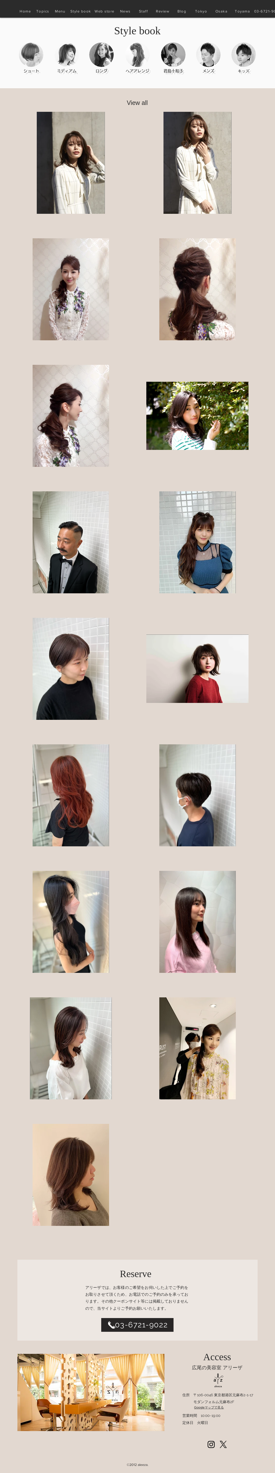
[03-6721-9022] (137, 1325)
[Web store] (105, 11)
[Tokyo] (201, 11)
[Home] (25, 11)
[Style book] (81, 11)
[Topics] (43, 11)
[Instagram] (211, 1444)
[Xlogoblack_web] (223, 1444)
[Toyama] (243, 11)
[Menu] (60, 11)
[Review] (163, 11)
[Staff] (144, 11)
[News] (126, 11)
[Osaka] (222, 11)
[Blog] (182, 11)
